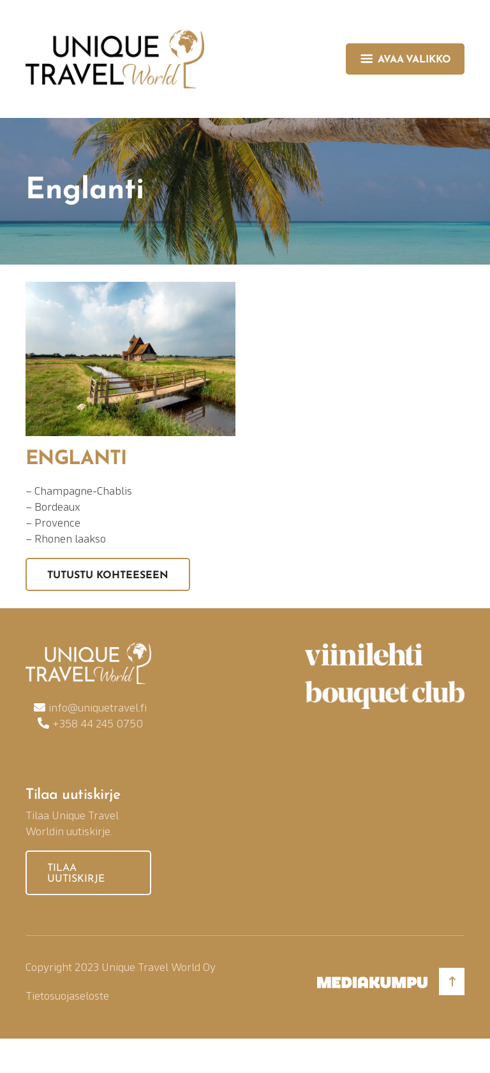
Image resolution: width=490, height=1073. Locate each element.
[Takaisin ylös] (451, 981)
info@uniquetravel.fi (97, 707)
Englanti (76, 459)
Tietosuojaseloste (67, 995)
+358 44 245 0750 (97, 723)
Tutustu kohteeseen (107, 576)
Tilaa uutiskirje (76, 874)
